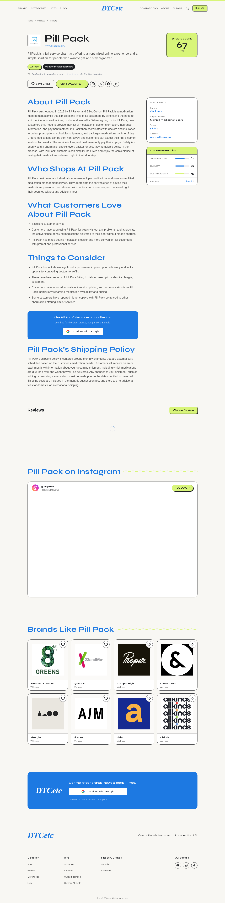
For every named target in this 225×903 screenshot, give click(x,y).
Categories (38, 8)
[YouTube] (178, 865)
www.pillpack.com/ (55, 45)
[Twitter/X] (101, 84)
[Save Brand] (63, 644)
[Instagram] (93, 84)
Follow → (182, 487)
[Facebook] (108, 84)
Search (105, 864)
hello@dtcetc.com (159, 835)
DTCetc (113, 8)
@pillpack (47, 486)
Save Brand (40, 83)
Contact (68, 870)
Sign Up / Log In (72, 883)
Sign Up (199, 8)
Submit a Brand (72, 876)
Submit (177, 8)
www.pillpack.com (161, 137)
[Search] (187, 8)
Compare (106, 870)
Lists (53, 8)
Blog (63, 8)
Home (30, 21)
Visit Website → (72, 83)
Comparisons (149, 8)
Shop (30, 864)
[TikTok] (116, 84)
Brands (23, 8)
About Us (69, 864)
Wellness (41, 21)
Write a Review (183, 410)
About (165, 8)
